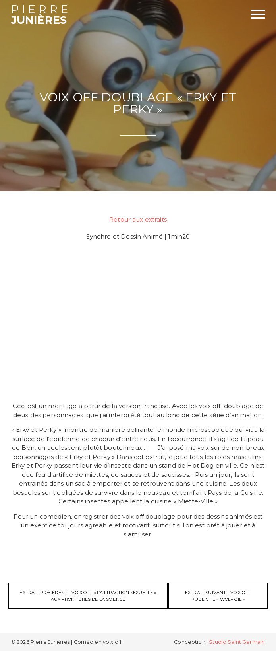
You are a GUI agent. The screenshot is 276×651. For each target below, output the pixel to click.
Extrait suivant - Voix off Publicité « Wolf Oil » (218, 596)
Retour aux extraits (138, 219)
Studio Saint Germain (237, 642)
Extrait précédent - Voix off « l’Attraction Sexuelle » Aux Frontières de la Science (87, 596)
